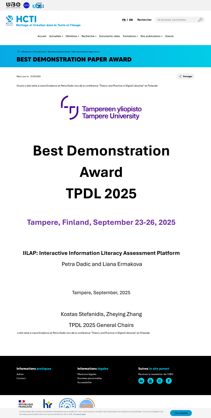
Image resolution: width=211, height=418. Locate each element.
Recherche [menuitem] (88, 36)
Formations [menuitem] (129, 36)
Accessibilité (84, 382)
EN (131, 20)
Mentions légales (86, 374)
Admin (20, 374)
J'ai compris (181, 413)
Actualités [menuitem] (55, 36)
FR (124, 20)
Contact (21, 378)
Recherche (26, 52)
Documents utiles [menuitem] (109, 36)
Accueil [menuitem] (42, 36)
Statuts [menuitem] (169, 36)
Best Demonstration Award (59, 52)
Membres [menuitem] (71, 36)
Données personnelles (89, 378)
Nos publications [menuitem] (150, 36)
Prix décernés (39, 52)
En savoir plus (79, 414)
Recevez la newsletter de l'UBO (155, 374)
